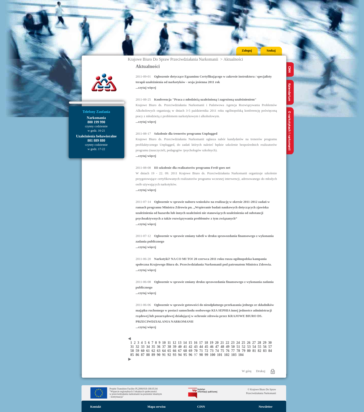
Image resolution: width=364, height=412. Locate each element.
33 (143, 347)
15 (191, 343)
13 (180, 343)
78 (239, 351)
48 (223, 347)
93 (175, 355)
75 (223, 351)
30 (270, 343)
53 (250, 347)
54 (255, 347)
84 (270, 351)
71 (202, 351)
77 (234, 351)
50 (234, 347)
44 (202, 347)
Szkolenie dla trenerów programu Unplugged (185, 133)
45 (207, 347)
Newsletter (265, 406)
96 (191, 355)
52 (244, 347)
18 (207, 343)
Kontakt (95, 406)
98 (202, 355)
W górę (247, 371)
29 (265, 343)
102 (227, 355)
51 (239, 347)
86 (138, 355)
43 (196, 347)
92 (170, 355)
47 (218, 347)
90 (159, 355)
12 (175, 343)
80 (250, 351)
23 (233, 343)
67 (181, 351)
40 (181, 347)
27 (255, 343)
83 (265, 351)
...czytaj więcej (146, 87)
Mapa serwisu (156, 406)
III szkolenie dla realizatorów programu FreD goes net (192, 167)
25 (244, 343)
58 (133, 351)
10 (165, 343)
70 (196, 351)
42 (191, 347)
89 (154, 355)
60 (143, 351)
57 (270, 347)
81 (255, 351)
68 (186, 351)
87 (143, 355)
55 (260, 347)
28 (260, 343)
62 (154, 351)
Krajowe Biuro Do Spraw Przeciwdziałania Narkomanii (173, 59)
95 (186, 355)
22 (228, 343)
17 (201, 343)
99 (207, 355)
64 (165, 351)
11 (170, 343)
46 (212, 347)
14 (186, 343)
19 (212, 343)
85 (133, 355)
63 (159, 351)
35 (154, 347)
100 (213, 355)
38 (170, 347)
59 (138, 351)
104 (241, 355)
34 (149, 347)
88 (149, 355)
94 (181, 355)
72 (207, 351)
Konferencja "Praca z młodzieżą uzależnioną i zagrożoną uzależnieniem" (205, 99)
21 (223, 343)
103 (234, 355)
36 (159, 347)
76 (228, 351)
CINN (201, 406)
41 (186, 347)
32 (138, 347)
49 (228, 347)
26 (249, 343)
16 (196, 343)
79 (244, 351)
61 (149, 351)
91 (165, 355)
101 (220, 355)
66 (175, 351)
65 (170, 351)
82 (260, 351)
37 (165, 347)
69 (191, 351)
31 (133, 347)
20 (217, 343)
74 (218, 351)
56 (265, 347)
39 (175, 347)
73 (212, 351)
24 (239, 343)
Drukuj (260, 371)
